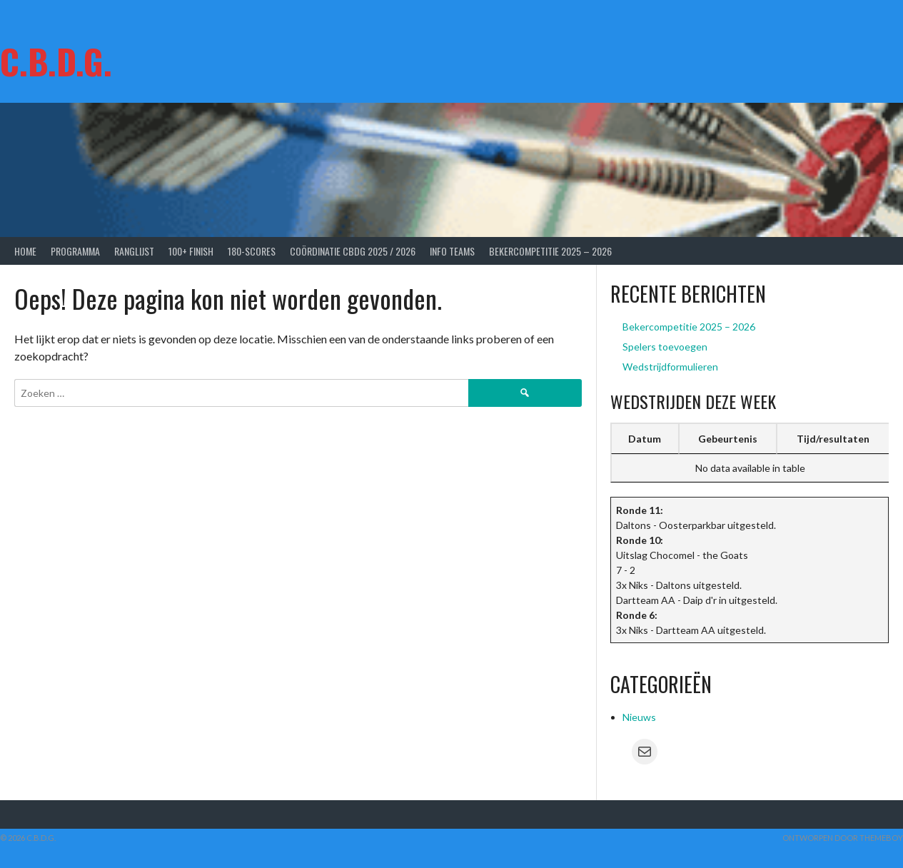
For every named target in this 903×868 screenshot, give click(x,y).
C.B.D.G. (56, 61)
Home (25, 250)
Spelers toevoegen (664, 346)
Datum (644, 439)
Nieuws (639, 717)
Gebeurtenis (727, 439)
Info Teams (452, 250)
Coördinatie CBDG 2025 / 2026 (352, 250)
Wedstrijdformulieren (670, 366)
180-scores (252, 250)
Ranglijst (134, 250)
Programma (75, 250)
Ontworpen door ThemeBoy (842, 837)
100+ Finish (190, 250)
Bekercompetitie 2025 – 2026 (550, 250)
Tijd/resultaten (833, 439)
